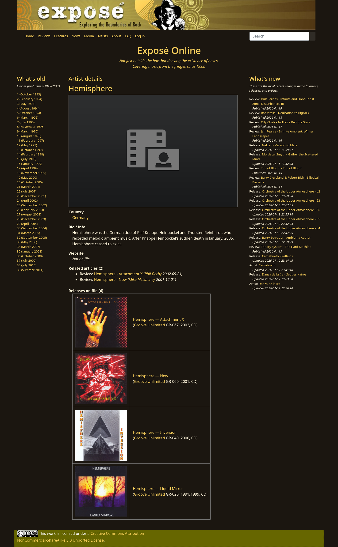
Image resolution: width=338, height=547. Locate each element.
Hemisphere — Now (150, 375)
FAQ (128, 36)
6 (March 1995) (27, 117)
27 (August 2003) (29, 214)
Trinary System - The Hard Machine (286, 247)
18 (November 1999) (31, 173)
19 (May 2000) (27, 177)
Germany (80, 217)
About (116, 36)
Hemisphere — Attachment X (158, 319)
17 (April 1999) (27, 168)
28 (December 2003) (31, 219)
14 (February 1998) (30, 154)
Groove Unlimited (149, 325)
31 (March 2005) (28, 233)
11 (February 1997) (30, 140)
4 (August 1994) (28, 108)
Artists (103, 36)
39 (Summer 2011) (30, 270)
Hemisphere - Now (110, 279)
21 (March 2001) (28, 187)
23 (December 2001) (31, 196)
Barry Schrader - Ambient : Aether (286, 237)
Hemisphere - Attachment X (118, 273)
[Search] (279, 36)
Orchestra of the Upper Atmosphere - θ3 (291, 200)
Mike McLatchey (142, 279)
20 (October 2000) (30, 182)
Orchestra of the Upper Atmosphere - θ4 (291, 228)
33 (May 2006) (27, 242)
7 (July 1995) (26, 122)
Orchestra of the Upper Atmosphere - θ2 (291, 191)
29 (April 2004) (27, 224)
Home (29, 36)
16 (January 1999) (29, 164)
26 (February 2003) (30, 210)
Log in (140, 36)
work (51, 533)
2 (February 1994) (29, 99)
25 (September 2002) (32, 205)
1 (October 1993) (29, 94)
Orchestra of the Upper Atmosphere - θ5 (291, 219)
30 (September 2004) (32, 228)
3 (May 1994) (26, 104)
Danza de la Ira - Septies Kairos (284, 274)
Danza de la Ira (269, 284)
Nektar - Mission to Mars (279, 145)
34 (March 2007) (28, 247)
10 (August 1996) (29, 136)
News (76, 36)
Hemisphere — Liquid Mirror (158, 488)
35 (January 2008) (29, 251)
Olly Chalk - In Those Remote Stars (286, 122)
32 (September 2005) (32, 237)
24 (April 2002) (27, 200)
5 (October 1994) (29, 113)
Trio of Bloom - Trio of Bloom (281, 168)
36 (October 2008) (30, 256)
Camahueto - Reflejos (277, 256)
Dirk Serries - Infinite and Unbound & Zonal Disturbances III (283, 101)
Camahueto (267, 265)
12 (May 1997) (27, 145)
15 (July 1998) (26, 159)
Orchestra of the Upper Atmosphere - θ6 (291, 210)
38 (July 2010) (26, 265)
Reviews (44, 36)
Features (61, 36)
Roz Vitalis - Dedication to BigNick (285, 113)
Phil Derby (153, 273)
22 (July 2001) (26, 191)
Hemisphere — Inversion (155, 432)
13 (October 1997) (30, 150)
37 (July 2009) (26, 260)
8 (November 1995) (30, 126)
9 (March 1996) (27, 131)
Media (89, 36)
